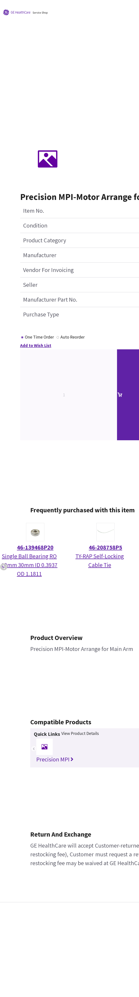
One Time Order (39, 337)
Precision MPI (54, 759)
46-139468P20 (35, 547)
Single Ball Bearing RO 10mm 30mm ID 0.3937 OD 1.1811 (29, 565)
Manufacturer (39, 255)
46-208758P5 (105, 547)
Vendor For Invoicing (48, 270)
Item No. (33, 210)
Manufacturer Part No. (50, 299)
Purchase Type (41, 314)
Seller (30, 284)
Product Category (44, 240)
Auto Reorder (72, 337)
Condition (35, 225)
